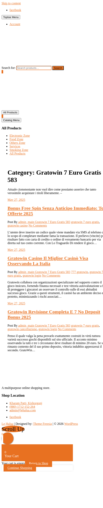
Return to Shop (38, 463)
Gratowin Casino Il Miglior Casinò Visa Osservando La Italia (48, 261)
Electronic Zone (20, 135)
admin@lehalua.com (23, 410)
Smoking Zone (19, 150)
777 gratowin (79, 272)
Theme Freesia (42, 423)
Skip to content (11, 3)
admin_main (26, 222)
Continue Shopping (20, 468)
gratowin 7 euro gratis (85, 222)
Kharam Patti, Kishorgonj (26, 403)
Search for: (9, 67)
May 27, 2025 (16, 199)
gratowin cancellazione (22, 329)
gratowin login (32, 275)
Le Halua (7, 423)
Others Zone (17, 142)
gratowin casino (18, 225)
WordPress (71, 423)
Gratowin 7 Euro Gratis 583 (52, 222)
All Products (17, 153)
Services (15, 146)
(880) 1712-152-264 (22, 406)
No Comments (38, 225)
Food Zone (16, 139)
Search (58, 67)
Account (15, 24)
